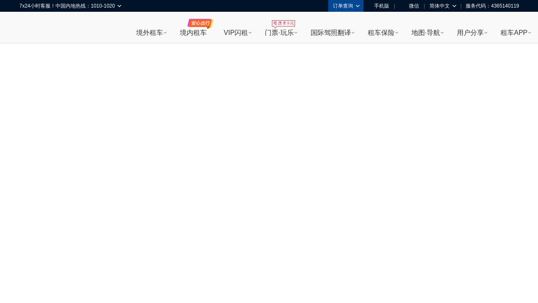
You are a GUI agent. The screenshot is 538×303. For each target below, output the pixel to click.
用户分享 (470, 32)
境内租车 (193, 32)
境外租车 (149, 32)
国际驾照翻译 (331, 32)
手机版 (378, 6)
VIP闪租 (236, 32)
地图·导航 (425, 32)
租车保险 (381, 32)
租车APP (514, 32)
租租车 (30, 28)
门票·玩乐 (279, 32)
